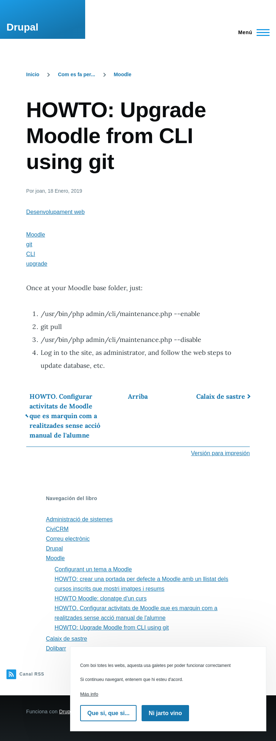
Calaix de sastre (220, 396)
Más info (89, 694)
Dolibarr (56, 648)
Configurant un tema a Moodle (93, 569)
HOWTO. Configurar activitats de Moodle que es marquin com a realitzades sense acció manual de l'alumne (64, 415)
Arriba (138, 396)
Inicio (33, 74)
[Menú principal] (252, 32)
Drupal (22, 27)
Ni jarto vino (165, 713)
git (29, 244)
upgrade (36, 264)
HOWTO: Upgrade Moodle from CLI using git (112, 628)
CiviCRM (57, 529)
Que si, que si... (108, 713)
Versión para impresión (220, 453)
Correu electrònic (68, 539)
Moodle (122, 74)
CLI (30, 254)
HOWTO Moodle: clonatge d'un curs (101, 598)
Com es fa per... (76, 74)
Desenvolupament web (55, 212)
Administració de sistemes (79, 519)
